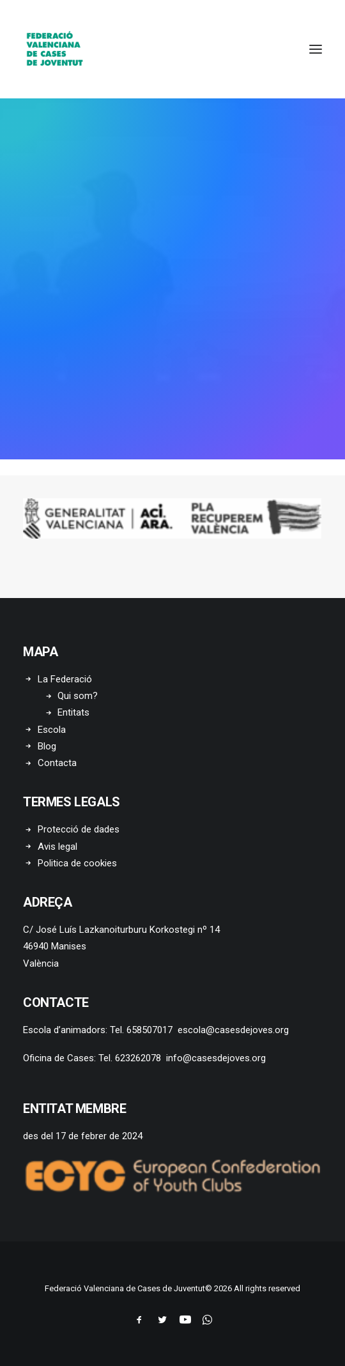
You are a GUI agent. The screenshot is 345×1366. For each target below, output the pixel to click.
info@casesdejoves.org (216, 1058)
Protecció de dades (78, 829)
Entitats (73, 712)
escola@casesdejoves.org (233, 1030)
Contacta (57, 763)
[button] (315, 49)
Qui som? (77, 696)
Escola (52, 729)
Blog (47, 746)
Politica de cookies (77, 863)
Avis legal (57, 846)
